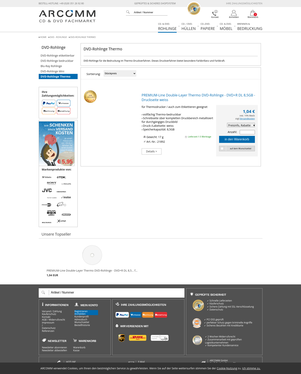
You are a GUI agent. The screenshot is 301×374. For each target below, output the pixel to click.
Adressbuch (81, 319)
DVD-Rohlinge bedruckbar (57, 61)
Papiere (208, 26)
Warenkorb (79, 347)
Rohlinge (167, 26)
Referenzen (48, 331)
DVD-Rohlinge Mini (52, 71)
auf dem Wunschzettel (240, 148)
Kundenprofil (82, 316)
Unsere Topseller (56, 234)
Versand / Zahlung (52, 311)
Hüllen (189, 26)
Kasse (76, 350)
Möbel (226, 26)
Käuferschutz (49, 314)
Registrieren (81, 311)
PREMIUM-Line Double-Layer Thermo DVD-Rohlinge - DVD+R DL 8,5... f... (92, 260)
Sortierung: (94, 74)
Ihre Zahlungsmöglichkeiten (244, 3)
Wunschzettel (82, 322)
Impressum (48, 322)
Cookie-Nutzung (227, 368)
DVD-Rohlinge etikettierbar (58, 55)
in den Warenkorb (237, 139)
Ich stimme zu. (251, 368)
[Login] (234, 14)
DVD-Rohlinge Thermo (83, 37)
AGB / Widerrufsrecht (53, 319)
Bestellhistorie (82, 325)
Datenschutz (49, 328)
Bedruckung (249, 26)
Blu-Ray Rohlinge (51, 66)
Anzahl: (232, 132)
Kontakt (46, 317)
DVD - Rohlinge (58, 37)
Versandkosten (247, 118)
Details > (151, 151)
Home (43, 37)
